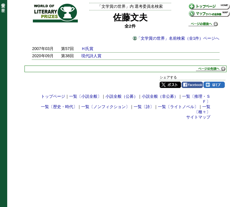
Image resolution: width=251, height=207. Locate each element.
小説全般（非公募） (160, 96)
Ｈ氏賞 (87, 48)
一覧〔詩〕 (144, 106)
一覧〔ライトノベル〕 (178, 106)
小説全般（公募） (121, 96)
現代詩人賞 (91, 55)
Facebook (192, 85)
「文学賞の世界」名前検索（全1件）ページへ (178, 38)
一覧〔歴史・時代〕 (59, 106)
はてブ (214, 85)
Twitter (170, 85)
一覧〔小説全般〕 (85, 96)
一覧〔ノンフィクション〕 (105, 106)
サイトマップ (198, 117)
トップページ (53, 96)
